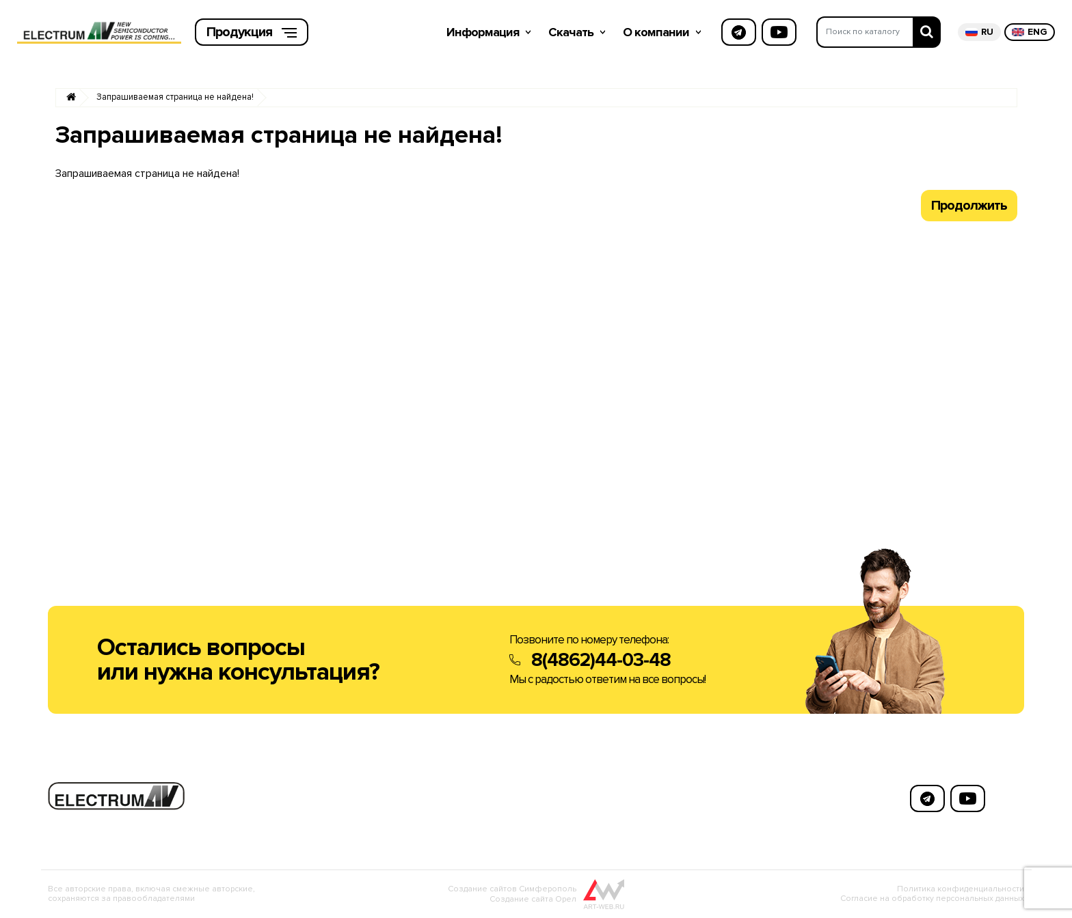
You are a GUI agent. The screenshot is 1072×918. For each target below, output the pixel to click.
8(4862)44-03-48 (601, 659)
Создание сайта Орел (533, 899)
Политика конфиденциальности (960, 889)
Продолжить (969, 205)
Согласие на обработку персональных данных (932, 898)
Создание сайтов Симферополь (512, 889)
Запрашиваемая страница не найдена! (175, 97)
